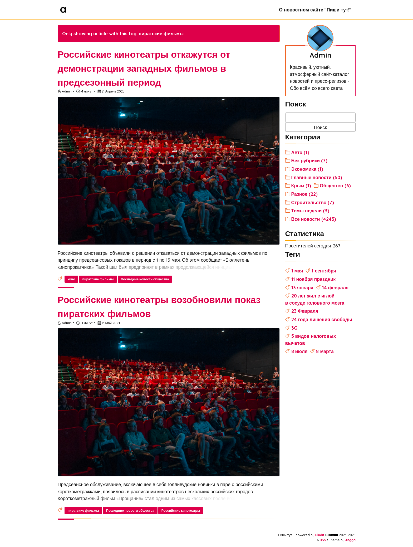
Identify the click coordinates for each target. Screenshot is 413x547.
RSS (323, 540)
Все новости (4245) (313, 219)
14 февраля (335, 287)
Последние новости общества (145, 279)
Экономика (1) (307, 169)
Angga (350, 540)
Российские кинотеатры (180, 510)
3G (294, 328)
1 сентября (324, 271)
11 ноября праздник (313, 279)
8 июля (299, 351)
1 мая (297, 271)
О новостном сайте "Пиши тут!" (315, 9)
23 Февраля (304, 311)
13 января (302, 287)
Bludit (319, 535)
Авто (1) (300, 152)
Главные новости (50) (316, 177)
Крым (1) (301, 185)
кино (71, 279)
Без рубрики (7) (309, 160)
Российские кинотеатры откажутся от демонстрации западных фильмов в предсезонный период (144, 68)
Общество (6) (335, 185)
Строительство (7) (312, 202)
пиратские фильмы (98, 279)
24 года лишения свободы (321, 319)
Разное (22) (304, 194)
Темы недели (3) (310, 210)
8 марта (324, 351)
